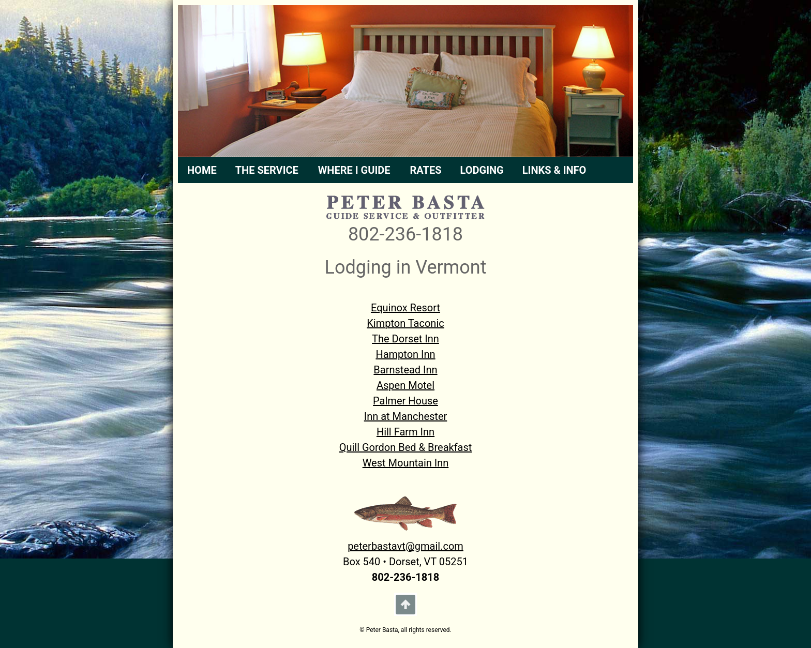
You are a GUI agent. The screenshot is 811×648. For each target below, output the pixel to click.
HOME (202, 170)
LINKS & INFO (554, 170)
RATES (426, 170)
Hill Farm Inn (405, 432)
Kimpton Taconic (405, 323)
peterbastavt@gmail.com (405, 546)
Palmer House (405, 401)
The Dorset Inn (405, 339)
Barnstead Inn (405, 370)
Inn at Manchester (405, 416)
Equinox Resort (405, 308)
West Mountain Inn (406, 463)
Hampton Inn (405, 354)
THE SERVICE (266, 170)
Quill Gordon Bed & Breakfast (405, 447)
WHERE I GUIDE (354, 170)
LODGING (482, 170)
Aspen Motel (405, 385)
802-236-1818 (405, 234)
